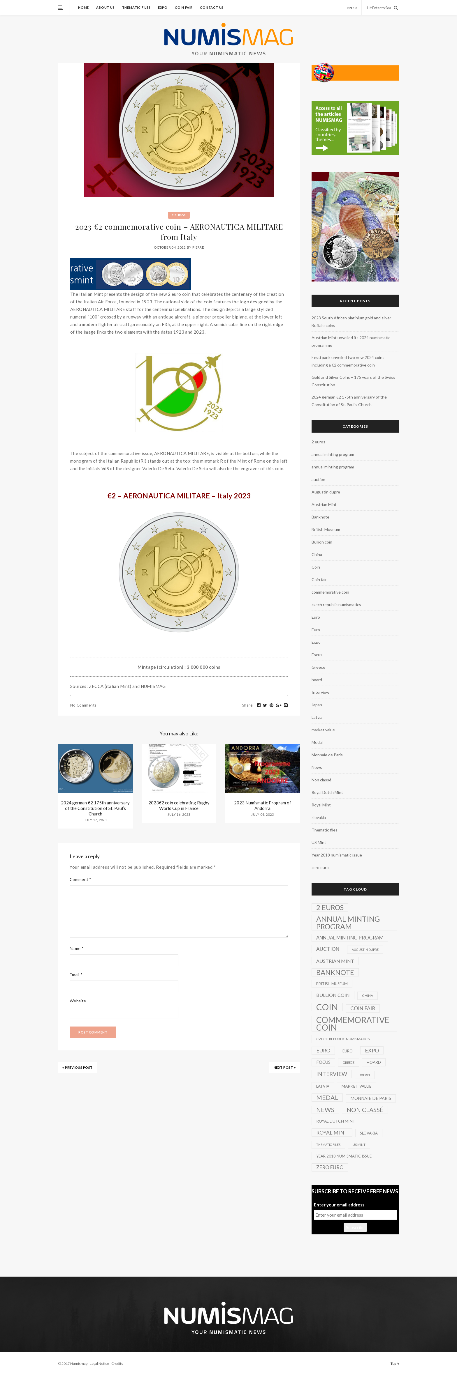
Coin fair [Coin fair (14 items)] (362, 1008)
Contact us (212, 7)
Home (83, 7)
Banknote (320, 516)
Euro (316, 617)
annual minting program (333, 454)
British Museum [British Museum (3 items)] (332, 983)
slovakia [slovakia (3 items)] (369, 1133)
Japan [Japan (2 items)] (364, 1075)
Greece (318, 667)
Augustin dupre (326, 491)
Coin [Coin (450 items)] (327, 1007)
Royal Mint (321, 804)
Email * (76, 974)
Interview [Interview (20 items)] (331, 1073)
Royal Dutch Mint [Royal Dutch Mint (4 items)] (336, 1121)
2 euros (179, 215)
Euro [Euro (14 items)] (323, 1050)
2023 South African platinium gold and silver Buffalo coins (351, 321)
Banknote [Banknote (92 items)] (335, 972)
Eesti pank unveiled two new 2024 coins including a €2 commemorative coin (348, 361)
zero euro (320, 867)
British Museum (326, 529)
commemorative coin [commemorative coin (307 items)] (352, 1023)
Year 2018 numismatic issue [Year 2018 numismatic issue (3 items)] (344, 1156)
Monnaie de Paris (327, 754)
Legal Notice (99, 1363)
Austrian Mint (324, 504)
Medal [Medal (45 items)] (327, 1097)
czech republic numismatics (336, 604)
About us (105, 7)
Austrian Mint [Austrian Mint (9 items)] (335, 961)
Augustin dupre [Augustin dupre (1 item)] (365, 949)
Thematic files (136, 7)
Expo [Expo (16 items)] (372, 1050)
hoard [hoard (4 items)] (374, 1062)
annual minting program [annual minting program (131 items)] (348, 922)
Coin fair (184, 7)
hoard (317, 679)
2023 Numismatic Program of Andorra (262, 805)
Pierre (198, 247)
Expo (163, 7)
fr (355, 8)
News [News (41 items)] (325, 1110)
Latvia (317, 717)
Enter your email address (339, 1204)
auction (318, 479)
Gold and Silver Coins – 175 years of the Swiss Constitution (353, 381)
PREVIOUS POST (77, 1067)
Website (78, 1000)
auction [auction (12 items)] (328, 949)
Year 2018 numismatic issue (337, 854)
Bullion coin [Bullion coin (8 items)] (333, 995)
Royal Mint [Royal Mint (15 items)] (332, 1132)
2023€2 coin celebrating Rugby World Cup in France (179, 805)
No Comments (83, 705)
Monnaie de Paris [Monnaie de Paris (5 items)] (370, 1098)
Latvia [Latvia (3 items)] (322, 1086)
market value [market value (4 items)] (357, 1086)
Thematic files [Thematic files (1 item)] (328, 1144)
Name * (77, 948)
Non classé (321, 779)
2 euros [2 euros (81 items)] (330, 907)
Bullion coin (322, 541)
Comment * (81, 879)
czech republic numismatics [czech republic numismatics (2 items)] (343, 1039)
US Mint (319, 842)
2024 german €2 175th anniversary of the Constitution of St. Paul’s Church (95, 808)
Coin (316, 566)
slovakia (319, 817)
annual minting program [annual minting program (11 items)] (350, 938)
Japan (317, 704)
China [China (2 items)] (367, 995)
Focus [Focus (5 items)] (323, 1062)
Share (248, 705)
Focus (317, 654)
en (349, 8)
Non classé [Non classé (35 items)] (365, 1109)
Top (395, 1363)
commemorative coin (330, 592)
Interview (320, 692)
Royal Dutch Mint (327, 792)
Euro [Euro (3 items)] (347, 1051)
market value (323, 729)
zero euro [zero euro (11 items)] (330, 1167)
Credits (117, 1363)
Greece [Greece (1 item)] (348, 1062)
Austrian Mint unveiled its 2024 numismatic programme (351, 341)
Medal (317, 742)
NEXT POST (285, 1067)
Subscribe (355, 1227)
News (317, 767)
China (317, 554)
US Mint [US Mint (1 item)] (359, 1144)
